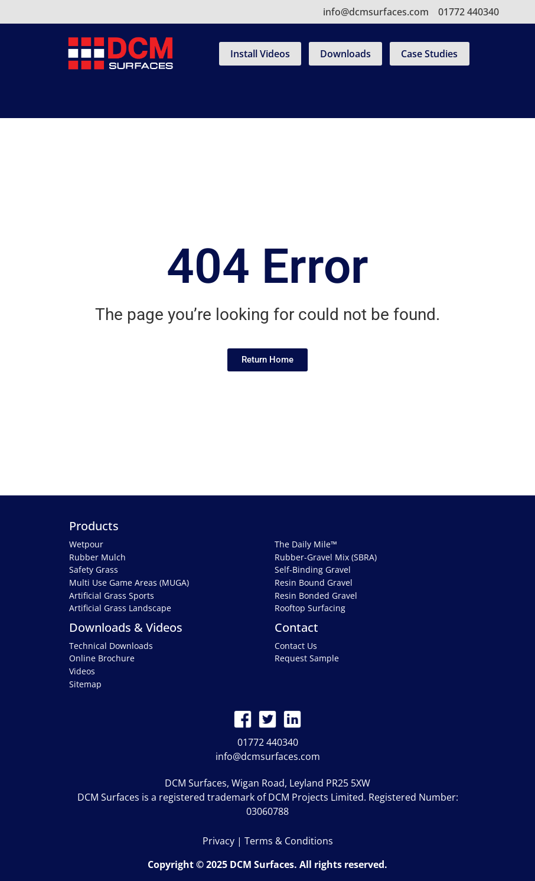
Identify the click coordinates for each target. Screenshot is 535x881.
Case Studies (429, 53)
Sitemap (85, 684)
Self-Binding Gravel (313, 569)
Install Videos (260, 53)
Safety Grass (93, 569)
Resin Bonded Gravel (316, 595)
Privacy (218, 840)
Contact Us (296, 645)
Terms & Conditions (288, 840)
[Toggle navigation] (267, 98)
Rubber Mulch (97, 557)
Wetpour (86, 544)
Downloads (345, 53)
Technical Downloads (111, 645)
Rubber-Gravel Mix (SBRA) (326, 557)
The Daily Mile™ (306, 544)
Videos (82, 671)
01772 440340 (468, 11)
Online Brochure (102, 658)
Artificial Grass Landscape (120, 608)
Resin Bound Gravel (314, 582)
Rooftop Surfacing (310, 608)
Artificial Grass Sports (111, 595)
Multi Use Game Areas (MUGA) (129, 582)
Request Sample (307, 658)
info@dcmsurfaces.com (376, 11)
